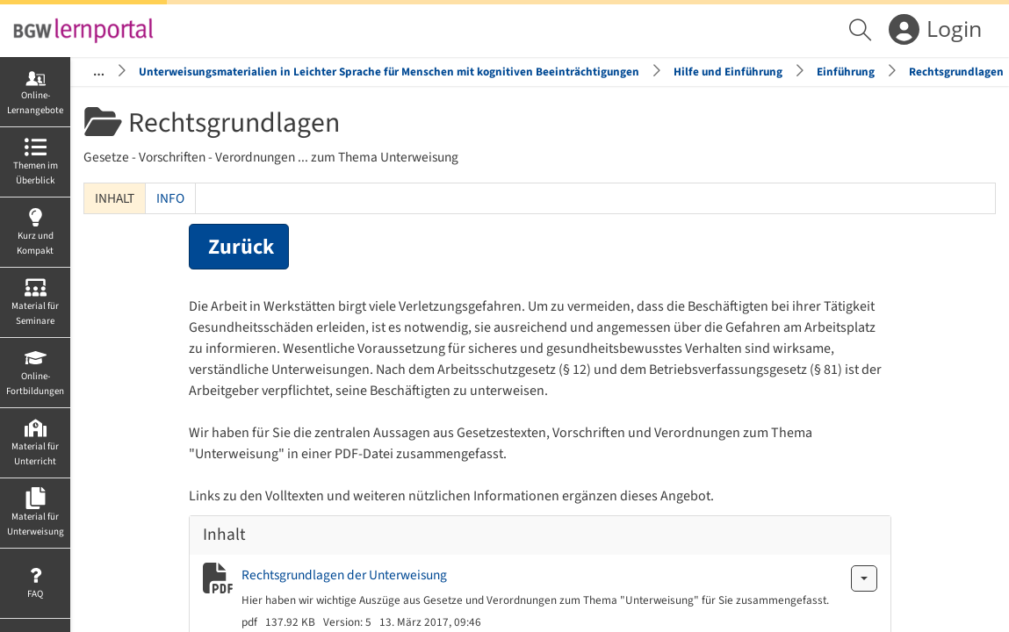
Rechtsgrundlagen (956, 71)
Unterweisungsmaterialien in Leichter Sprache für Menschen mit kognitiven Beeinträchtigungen (389, 71)
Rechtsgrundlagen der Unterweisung (344, 575)
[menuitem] (862, 30)
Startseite (79, 71)
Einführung (846, 71)
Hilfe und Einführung (728, 71)
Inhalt (114, 198)
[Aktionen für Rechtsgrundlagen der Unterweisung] (864, 578)
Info (170, 198)
